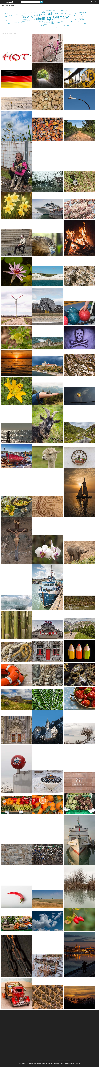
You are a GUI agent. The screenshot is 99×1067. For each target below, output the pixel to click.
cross (22, 19)
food (10, 15)
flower (76, 19)
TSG (64, 25)
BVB (42, 25)
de (89, 2)
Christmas (41, 21)
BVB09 (40, 11)
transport (7, 18)
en (87, 2)
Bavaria (25, 13)
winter (27, 23)
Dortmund (80, 21)
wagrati (10, 2)
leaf (31, 12)
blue (39, 14)
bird (70, 14)
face (96, 2)
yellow (26, 19)
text (35, 15)
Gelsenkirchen (82, 12)
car (33, 24)
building (82, 19)
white (51, 22)
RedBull (7, 13)
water (53, 25)
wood (63, 21)
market (75, 23)
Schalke (5, 16)
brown (34, 12)
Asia (43, 12)
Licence (71, 2)
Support (76, 2)
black (71, 21)
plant (57, 27)
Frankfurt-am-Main (18, 22)
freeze (54, 9)
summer (81, 16)
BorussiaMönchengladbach (79, 14)
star (45, 22)
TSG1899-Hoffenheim (61, 10)
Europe (55, 13)
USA (9, 23)
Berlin (16, 14)
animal (45, 24)
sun (22, 15)
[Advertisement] (49, 1035)
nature (57, 22)
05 (52, 19)
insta (92, 2)
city (6, 20)
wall (85, 23)
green (26, 17)
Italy (44, 14)
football (37, 19)
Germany (61, 17)
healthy (23, 21)
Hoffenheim (73, 12)
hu (84, 2)
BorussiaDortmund (50, 10)
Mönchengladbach (11, 21)
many (30, 16)
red (49, 14)
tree (21, 17)
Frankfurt (80, 18)
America (63, 14)
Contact (81, 2)
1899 (68, 25)
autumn (36, 24)
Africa (76, 16)
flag (47, 18)
